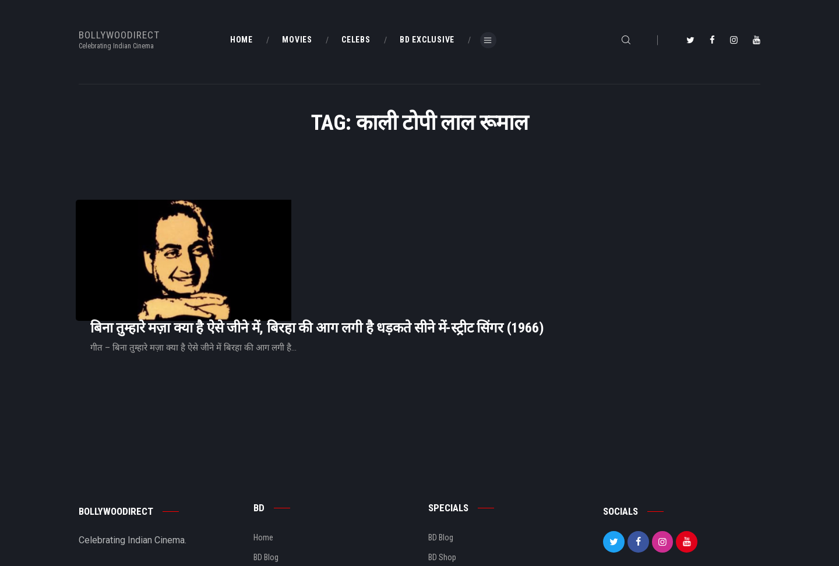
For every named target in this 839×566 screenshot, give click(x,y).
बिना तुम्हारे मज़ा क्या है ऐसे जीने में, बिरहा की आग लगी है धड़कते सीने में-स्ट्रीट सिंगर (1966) (462, 231)
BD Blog (266, 484)
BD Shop (442, 484)
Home (263, 464)
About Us (268, 504)
